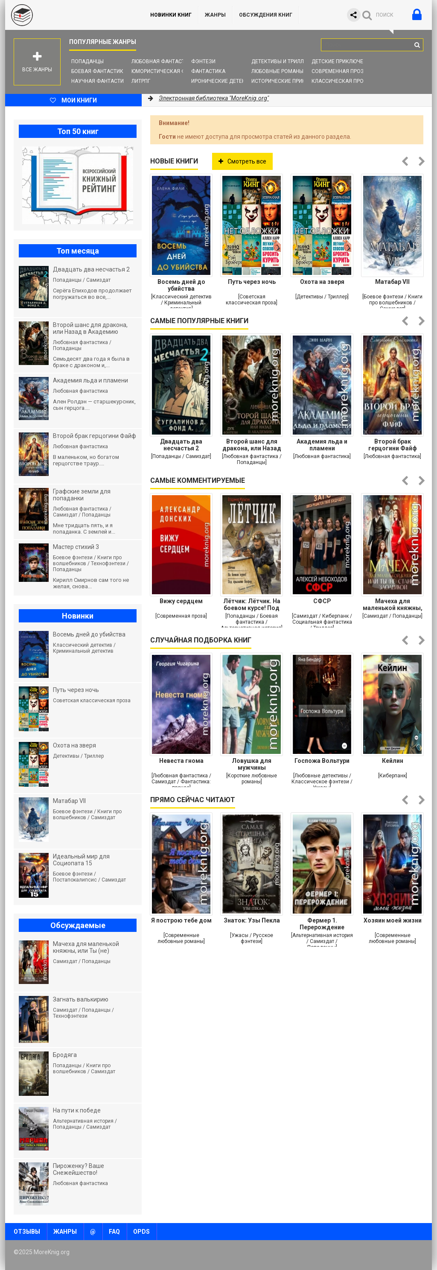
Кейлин (392, 760)
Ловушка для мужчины (251, 764)
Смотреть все (242, 161)
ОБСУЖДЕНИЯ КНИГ (265, 15)
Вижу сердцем (181, 601)
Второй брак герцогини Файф (392, 445)
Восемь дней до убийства (181, 285)
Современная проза (339, 71)
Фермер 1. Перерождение (322, 924)
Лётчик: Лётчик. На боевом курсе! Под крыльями (251, 604)
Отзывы (27, 1231)
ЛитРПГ (140, 81)
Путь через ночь (252, 281)
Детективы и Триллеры (282, 61)
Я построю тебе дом (181, 920)
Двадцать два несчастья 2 (181, 445)
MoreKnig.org (69, 15)
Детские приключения (342, 61)
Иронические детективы (225, 81)
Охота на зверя (322, 281)
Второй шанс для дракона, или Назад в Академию (251, 445)
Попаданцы (87, 61)
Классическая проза (341, 81)
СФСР (322, 601)
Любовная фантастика (163, 61)
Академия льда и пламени (322, 445)
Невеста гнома (181, 760)
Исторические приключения (290, 81)
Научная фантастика (101, 81)
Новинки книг (171, 15)
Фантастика (208, 71)
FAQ (114, 1231)
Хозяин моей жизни (393, 920)
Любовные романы (277, 71)
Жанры (215, 15)
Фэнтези (203, 61)
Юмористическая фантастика (173, 71)
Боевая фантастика (99, 71)
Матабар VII (392, 281)
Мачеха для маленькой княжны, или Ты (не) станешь (392, 604)
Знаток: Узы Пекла (252, 920)
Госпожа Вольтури (322, 760)
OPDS (141, 1231)
